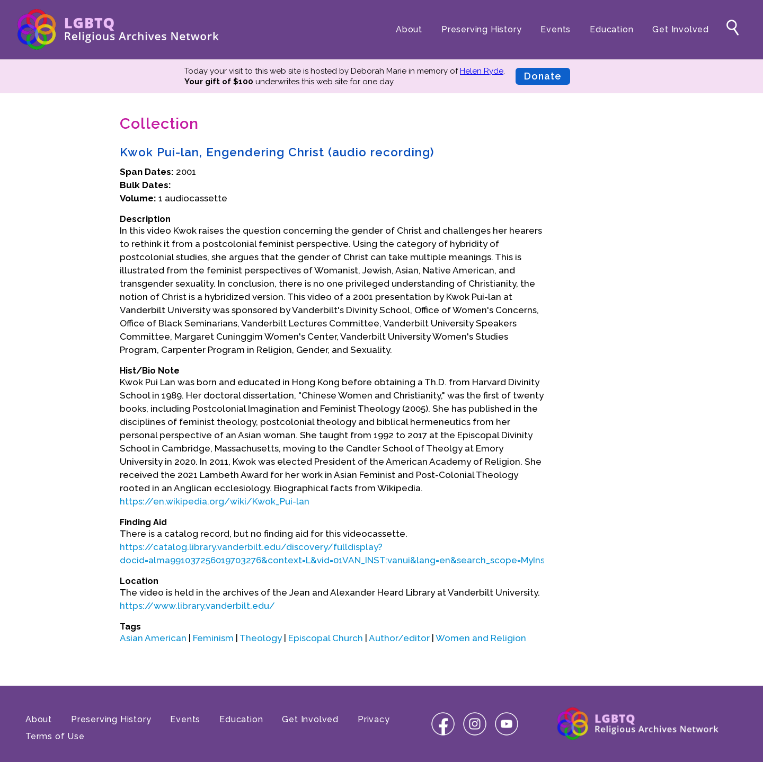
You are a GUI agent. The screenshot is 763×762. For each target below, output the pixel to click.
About (409, 29)
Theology (260, 638)
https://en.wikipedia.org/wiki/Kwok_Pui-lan (214, 501)
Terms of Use (55, 736)
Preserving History (481, 29)
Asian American (153, 638)
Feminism (213, 638)
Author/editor (399, 638)
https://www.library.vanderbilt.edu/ (197, 605)
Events (555, 29)
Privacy (374, 719)
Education (611, 29)
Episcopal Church (325, 638)
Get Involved (680, 29)
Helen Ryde (481, 71)
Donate (543, 76)
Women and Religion (481, 638)
